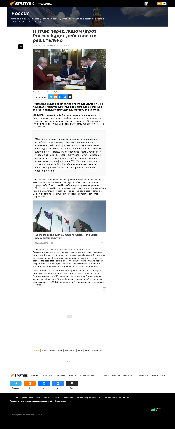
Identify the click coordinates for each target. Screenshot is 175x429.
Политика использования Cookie (117, 398)
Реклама (46, 398)
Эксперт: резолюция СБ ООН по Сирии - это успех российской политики (66, 236)
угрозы (80, 350)
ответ (87, 350)
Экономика (59, 375)
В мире (52, 350)
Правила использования (30, 398)
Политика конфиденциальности (88, 398)
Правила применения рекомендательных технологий (31, 401)
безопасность (70, 350)
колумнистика (142, 375)
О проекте (14, 398)
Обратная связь (61, 401)
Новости (44, 350)
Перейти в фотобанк (63, 92)
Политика (47, 375)
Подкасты (115, 375)
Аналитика (128, 375)
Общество (72, 375)
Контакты (56, 398)
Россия (36, 350)
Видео (163, 375)
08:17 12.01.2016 (39, 46)
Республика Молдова (90, 375)
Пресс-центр (68, 398)
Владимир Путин (97, 350)
